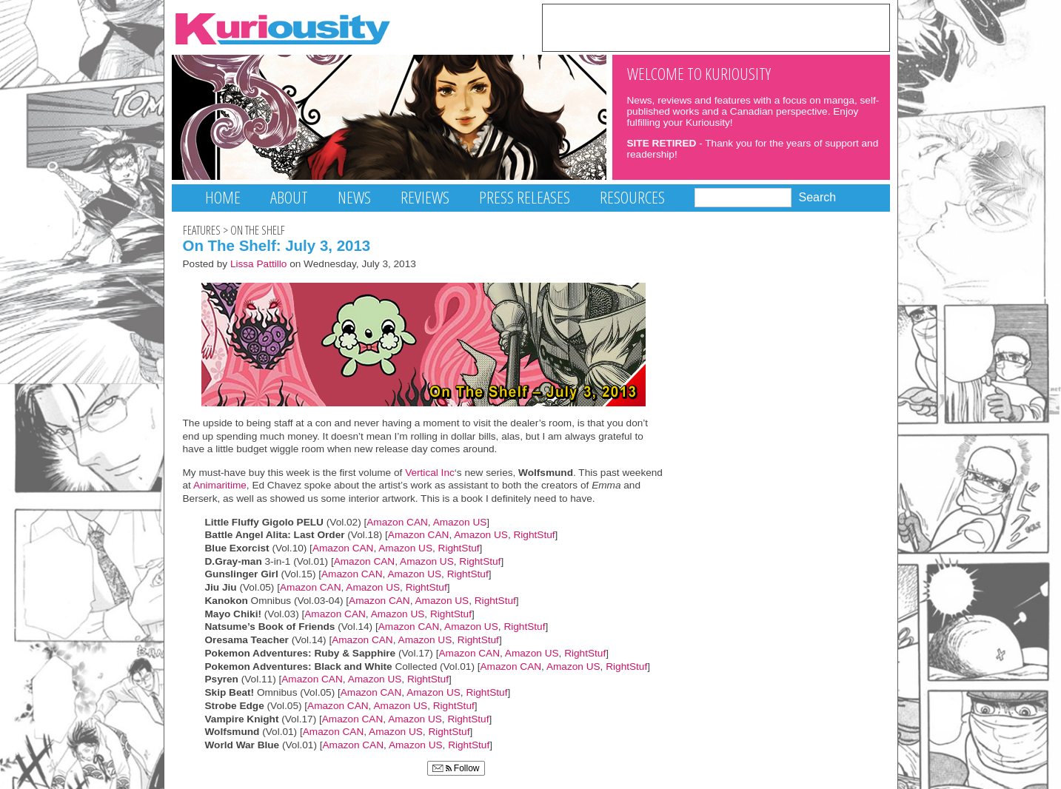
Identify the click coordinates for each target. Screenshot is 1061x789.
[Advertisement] (716, 26)
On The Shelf (257, 230)
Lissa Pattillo (258, 263)
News (354, 197)
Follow (456, 768)
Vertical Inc (430, 472)
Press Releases (524, 197)
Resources (632, 197)
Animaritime (219, 485)
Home (223, 197)
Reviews (425, 197)
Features (202, 230)
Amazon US (460, 522)
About (289, 197)
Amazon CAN (397, 522)
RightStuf (534, 534)
